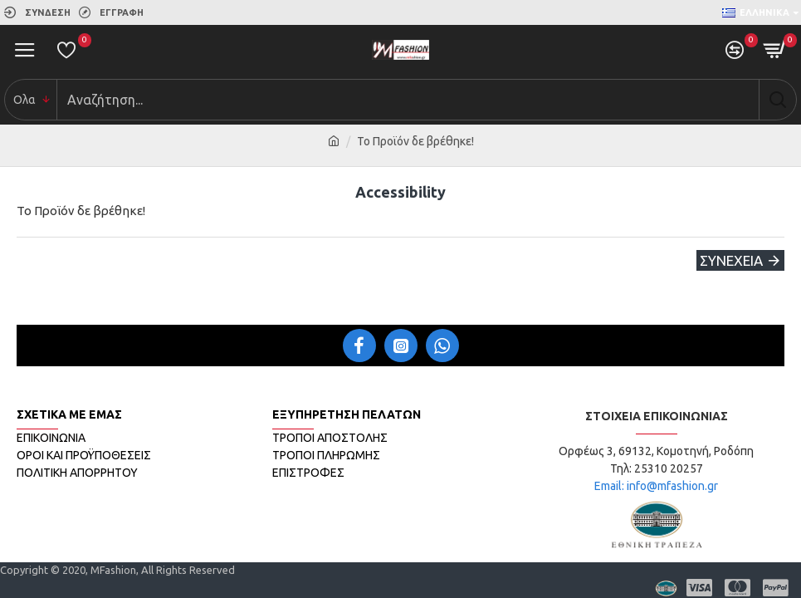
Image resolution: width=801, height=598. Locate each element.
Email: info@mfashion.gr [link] (656, 486)
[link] (37, 12)
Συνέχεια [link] (731, 260)
